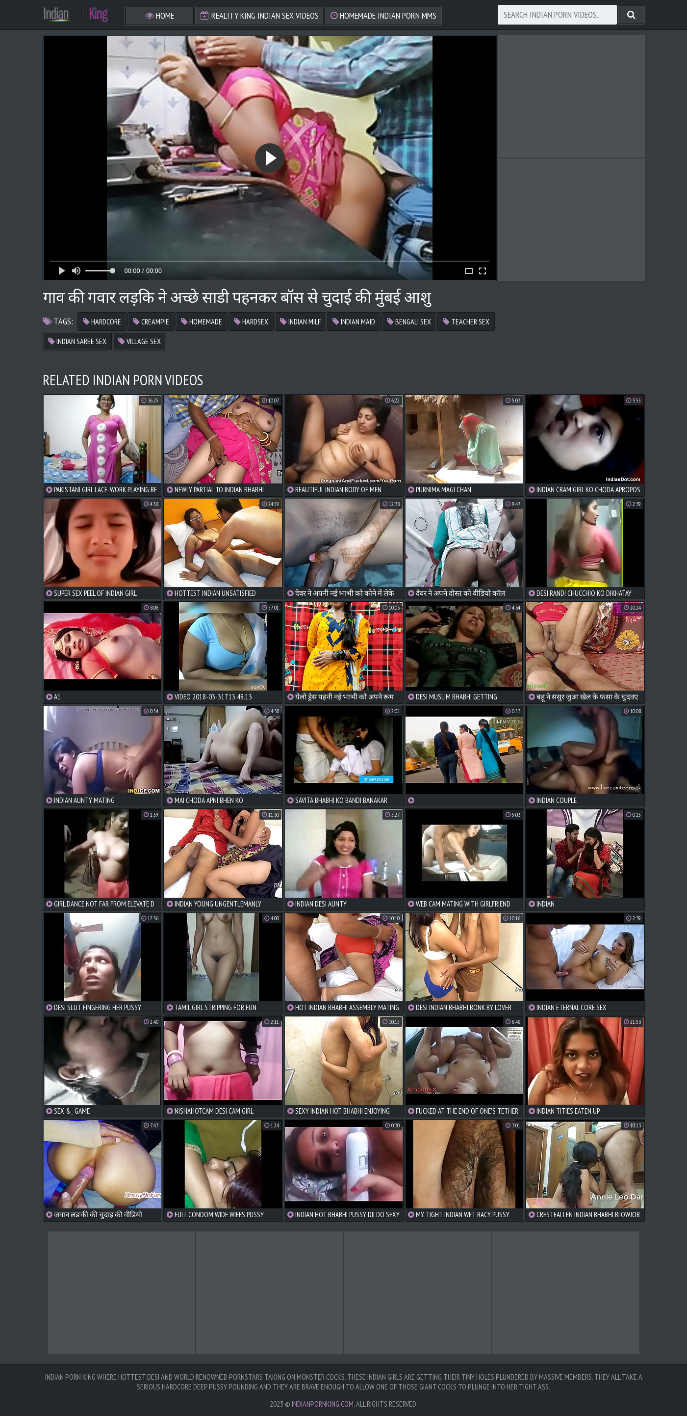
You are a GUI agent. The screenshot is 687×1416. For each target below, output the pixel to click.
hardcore (102, 321)
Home (159, 15)
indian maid (353, 321)
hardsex (251, 321)
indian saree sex (77, 341)
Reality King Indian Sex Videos (260, 15)
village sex (139, 341)
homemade (201, 321)
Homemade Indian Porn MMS (383, 15)
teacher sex (466, 321)
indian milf (300, 321)
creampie (151, 321)
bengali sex (409, 321)
